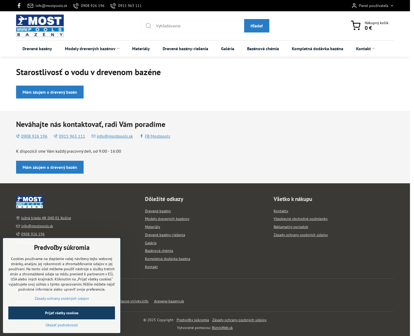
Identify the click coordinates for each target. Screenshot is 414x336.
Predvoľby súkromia (193, 319)
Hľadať (257, 25)
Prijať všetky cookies (62, 329)
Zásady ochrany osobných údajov (239, 319)
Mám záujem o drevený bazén (50, 92)
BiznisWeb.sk (222, 327)
